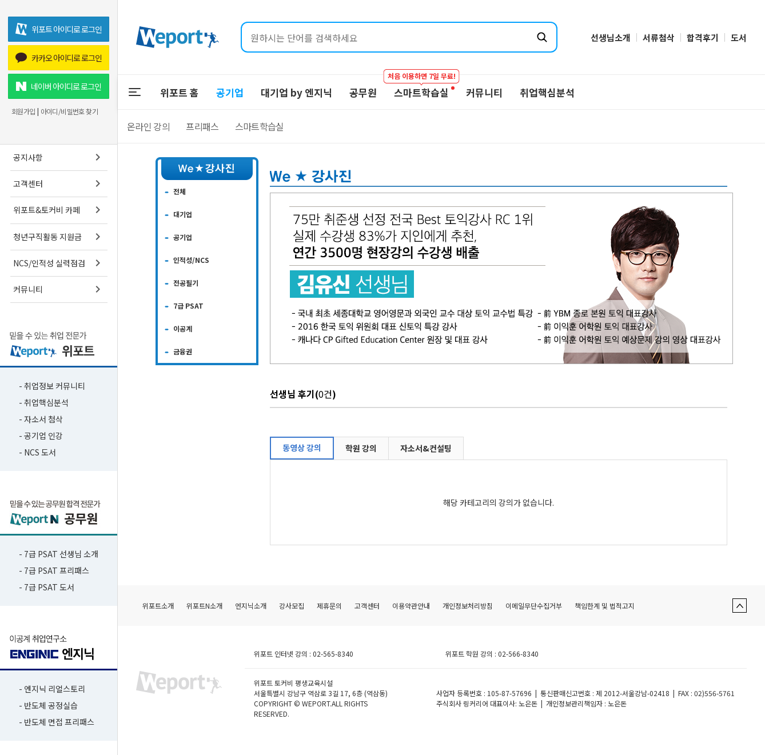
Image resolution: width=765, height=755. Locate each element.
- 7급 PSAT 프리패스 (54, 570)
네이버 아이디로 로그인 (58, 86)
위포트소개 (158, 605)
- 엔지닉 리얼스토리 (52, 688)
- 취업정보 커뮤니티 (52, 386)
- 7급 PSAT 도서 (46, 587)
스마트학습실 (259, 126)
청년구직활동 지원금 (59, 236)
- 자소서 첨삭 (41, 419)
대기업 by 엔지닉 (296, 92)
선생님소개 (611, 37)
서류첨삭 (659, 37)
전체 (179, 191)
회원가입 (23, 111)
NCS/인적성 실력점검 (59, 263)
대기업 (182, 214)
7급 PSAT (188, 305)
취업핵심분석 (547, 92)
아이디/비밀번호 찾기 (69, 111)
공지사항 (59, 157)
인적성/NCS (191, 260)
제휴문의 (329, 605)
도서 (739, 37)
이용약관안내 (411, 605)
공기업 (230, 92)
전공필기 (185, 282)
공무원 (363, 92)
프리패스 (202, 126)
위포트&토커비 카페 (59, 210)
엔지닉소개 (250, 605)
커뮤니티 (59, 289)
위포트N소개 (204, 605)
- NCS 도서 (37, 452)
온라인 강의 (148, 126)
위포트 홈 (179, 92)
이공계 (182, 328)
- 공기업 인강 (41, 435)
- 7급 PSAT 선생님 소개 (58, 554)
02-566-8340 (518, 653)
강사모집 (291, 605)
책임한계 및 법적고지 (605, 605)
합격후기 (703, 37)
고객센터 (59, 183)
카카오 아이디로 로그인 (58, 57)
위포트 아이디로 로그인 (58, 29)
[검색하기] (542, 37)
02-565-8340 (333, 653)
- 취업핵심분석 (44, 402)
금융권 (182, 351)
